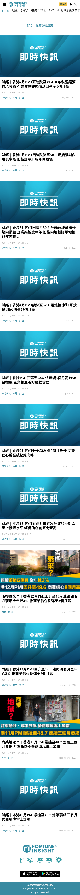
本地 (15, 98)
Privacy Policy (46, 884)
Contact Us (32, 884)
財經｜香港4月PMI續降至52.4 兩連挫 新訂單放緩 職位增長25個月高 (39, 307)
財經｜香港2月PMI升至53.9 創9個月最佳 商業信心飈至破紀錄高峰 (38, 453)
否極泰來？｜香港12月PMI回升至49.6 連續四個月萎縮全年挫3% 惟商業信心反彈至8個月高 (40, 598)
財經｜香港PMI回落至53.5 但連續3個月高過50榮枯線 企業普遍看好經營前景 (39, 380)
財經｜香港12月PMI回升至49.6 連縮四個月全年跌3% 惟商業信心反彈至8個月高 (40, 671)
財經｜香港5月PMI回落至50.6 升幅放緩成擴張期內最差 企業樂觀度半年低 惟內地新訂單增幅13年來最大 (39, 232)
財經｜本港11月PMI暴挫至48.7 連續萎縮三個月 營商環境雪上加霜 (39, 817)
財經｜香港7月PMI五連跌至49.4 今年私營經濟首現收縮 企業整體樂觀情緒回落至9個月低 (39, 84)
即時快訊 (6, 98)
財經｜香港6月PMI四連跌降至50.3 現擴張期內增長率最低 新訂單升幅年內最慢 (39, 157)
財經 (21, 98)
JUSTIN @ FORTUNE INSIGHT (16, 92)
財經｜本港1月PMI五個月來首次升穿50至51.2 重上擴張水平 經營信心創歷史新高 (38, 526)
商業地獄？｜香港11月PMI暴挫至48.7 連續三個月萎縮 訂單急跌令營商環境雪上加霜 (39, 744)
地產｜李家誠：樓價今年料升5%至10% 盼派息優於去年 (46, 10)
